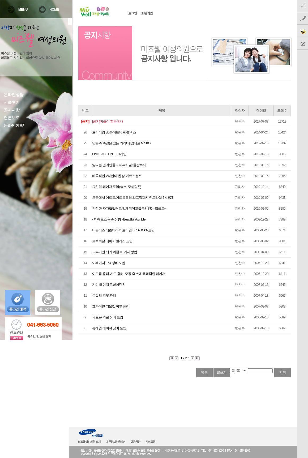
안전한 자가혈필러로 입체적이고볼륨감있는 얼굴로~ (129, 208)
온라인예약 (14, 125)
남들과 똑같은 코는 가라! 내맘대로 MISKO (121, 143)
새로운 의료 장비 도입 (107, 317)
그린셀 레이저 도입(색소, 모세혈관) (116, 187)
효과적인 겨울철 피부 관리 (110, 306)
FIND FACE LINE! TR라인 (109, 154)
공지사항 (12, 110)
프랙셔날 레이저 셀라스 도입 (112, 241)
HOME (54, 9)
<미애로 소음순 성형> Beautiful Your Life (118, 219)
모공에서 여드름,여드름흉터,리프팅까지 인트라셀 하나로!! (132, 198)
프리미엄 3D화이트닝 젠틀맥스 (113, 132)
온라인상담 (14, 95)
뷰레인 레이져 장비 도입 (109, 328)
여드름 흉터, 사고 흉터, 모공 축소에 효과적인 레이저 (128, 274)
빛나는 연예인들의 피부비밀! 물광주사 (119, 165)
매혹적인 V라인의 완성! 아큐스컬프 (117, 176)
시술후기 (12, 102)
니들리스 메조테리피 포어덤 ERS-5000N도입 (123, 230)
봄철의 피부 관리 (104, 295)
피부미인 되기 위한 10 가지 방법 (114, 252)
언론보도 (12, 118)
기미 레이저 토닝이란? (108, 285)
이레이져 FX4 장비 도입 (108, 263)
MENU (23, 9)
